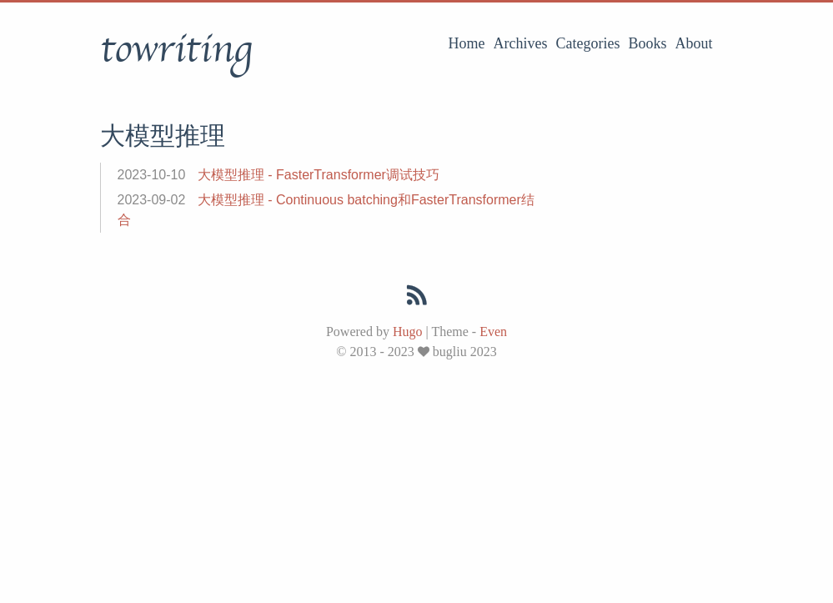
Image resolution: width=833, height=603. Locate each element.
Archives (521, 43)
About (694, 43)
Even (493, 331)
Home (467, 43)
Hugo (408, 331)
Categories (588, 43)
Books (647, 43)
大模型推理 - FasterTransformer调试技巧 (318, 175)
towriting (176, 49)
